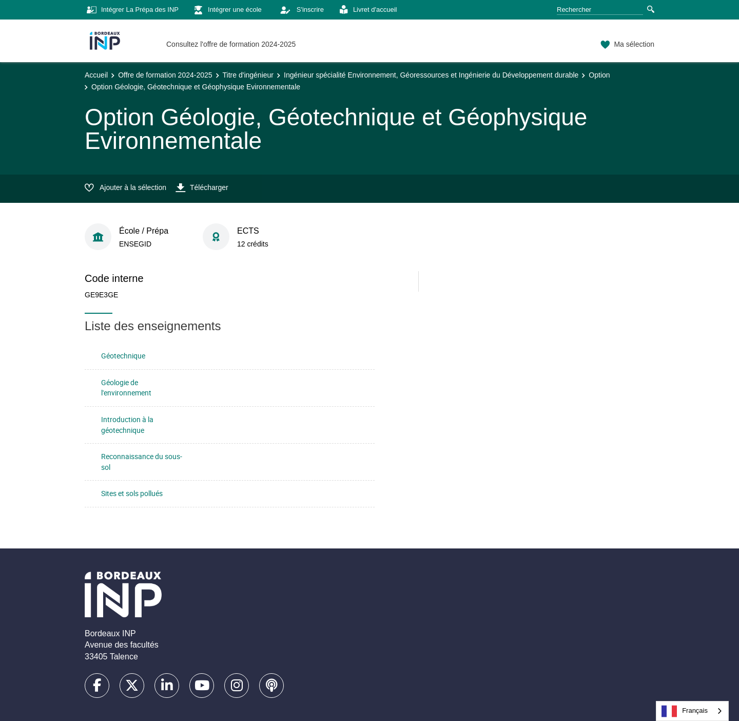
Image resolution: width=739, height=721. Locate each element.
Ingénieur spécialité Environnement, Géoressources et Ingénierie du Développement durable (431, 75)
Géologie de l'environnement (126, 387)
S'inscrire (299, 10)
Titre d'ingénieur (248, 75)
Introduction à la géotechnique (127, 424)
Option (599, 75)
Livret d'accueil (367, 10)
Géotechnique (123, 355)
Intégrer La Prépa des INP (132, 10)
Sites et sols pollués (132, 493)
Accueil (96, 75)
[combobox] (692, 711)
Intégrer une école (226, 10)
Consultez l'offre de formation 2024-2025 (231, 44)
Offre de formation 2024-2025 (165, 75)
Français (685, 711)
